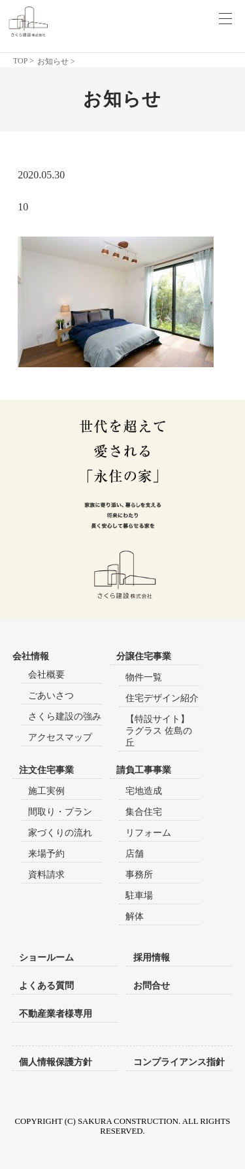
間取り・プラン (60, 812)
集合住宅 (143, 812)
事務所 (139, 875)
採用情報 (151, 957)
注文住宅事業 (46, 770)
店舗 (134, 854)
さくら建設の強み (64, 716)
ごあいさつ (51, 695)
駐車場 (139, 895)
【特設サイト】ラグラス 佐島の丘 (158, 731)
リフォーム (148, 833)
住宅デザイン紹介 (162, 698)
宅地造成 (143, 791)
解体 (134, 916)
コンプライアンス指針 (179, 1062)
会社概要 (46, 675)
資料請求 (46, 875)
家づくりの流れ (60, 833)
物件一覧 (143, 677)
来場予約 (46, 854)
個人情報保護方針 (55, 1062)
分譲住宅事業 (143, 656)
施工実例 (46, 791)
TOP (20, 60)
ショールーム (46, 957)
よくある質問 (46, 985)
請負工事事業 (143, 770)
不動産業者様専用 (55, 1013)
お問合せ (151, 985)
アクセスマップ (60, 737)
